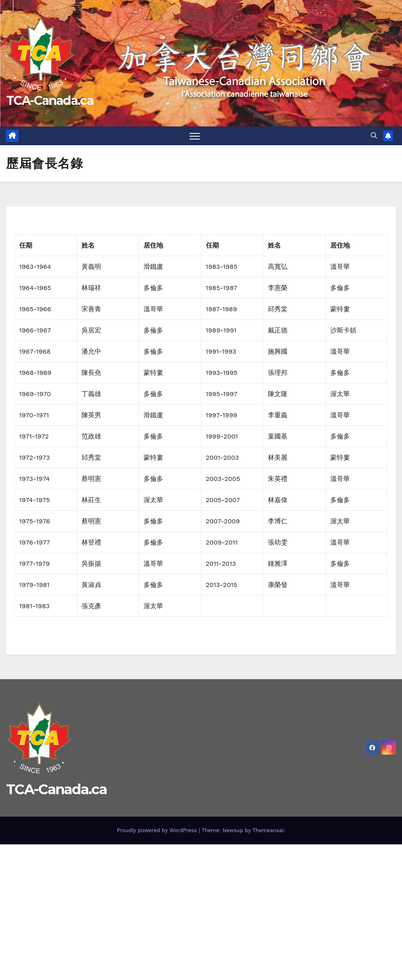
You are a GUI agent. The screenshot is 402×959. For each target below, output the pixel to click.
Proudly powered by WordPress (158, 830)
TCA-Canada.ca (49, 100)
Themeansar (268, 830)
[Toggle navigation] (195, 136)
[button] (374, 136)
